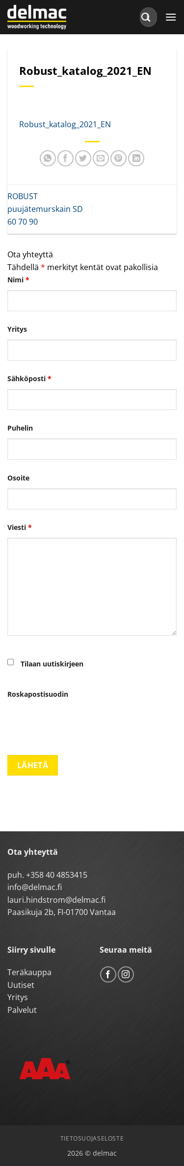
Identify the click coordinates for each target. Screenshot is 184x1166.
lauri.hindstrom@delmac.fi (56, 899)
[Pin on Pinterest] (118, 158)
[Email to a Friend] (101, 158)
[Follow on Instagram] (126, 974)
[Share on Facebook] (65, 158)
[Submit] (146, 16)
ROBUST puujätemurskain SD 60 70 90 (45, 209)
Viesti (19, 527)
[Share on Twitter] (83, 158)
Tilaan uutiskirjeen (52, 663)
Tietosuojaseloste (92, 1138)
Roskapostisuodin (37, 694)
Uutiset (20, 985)
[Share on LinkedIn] (136, 158)
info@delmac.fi (34, 887)
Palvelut (22, 1010)
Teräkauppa (29, 972)
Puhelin (20, 428)
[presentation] (82, 724)
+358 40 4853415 (56, 874)
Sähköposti (29, 378)
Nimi (18, 279)
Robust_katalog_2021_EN (65, 124)
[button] (171, 17)
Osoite (18, 477)
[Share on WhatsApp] (48, 158)
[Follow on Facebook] (108, 974)
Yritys (17, 329)
